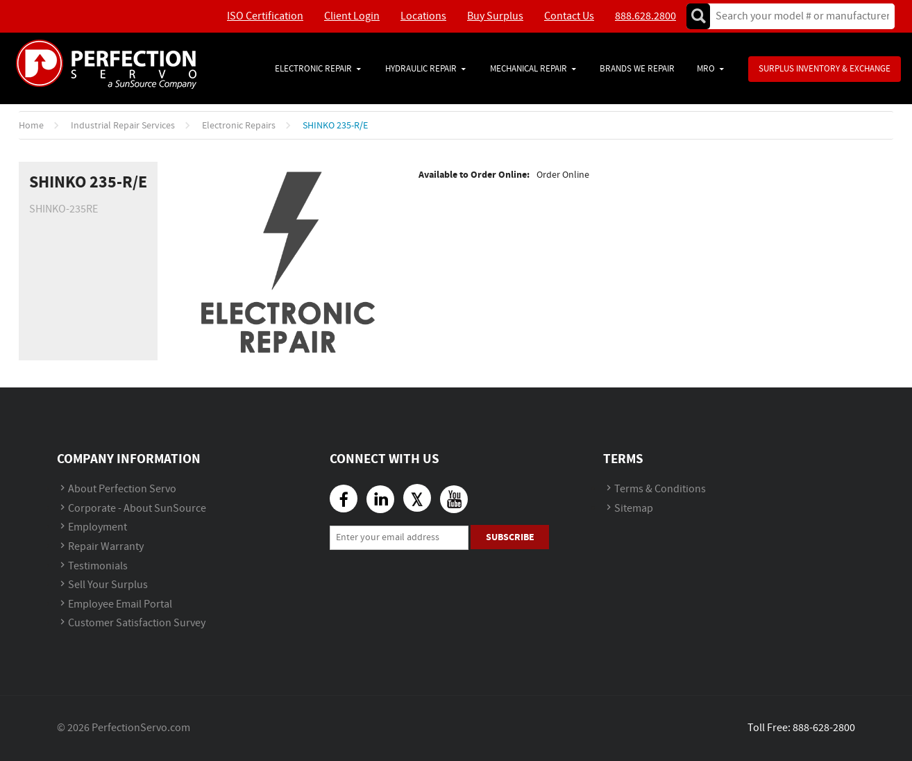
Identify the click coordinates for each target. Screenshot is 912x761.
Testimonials (98, 566)
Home (31, 125)
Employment (97, 527)
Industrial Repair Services (123, 125)
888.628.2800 (645, 16)
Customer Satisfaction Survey (136, 623)
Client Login (352, 16)
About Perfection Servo (122, 489)
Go (698, 16)
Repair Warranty (106, 547)
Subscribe (510, 537)
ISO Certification (265, 16)
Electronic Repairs (239, 125)
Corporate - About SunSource (137, 508)
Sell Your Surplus (108, 585)
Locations (423, 16)
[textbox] (798, 16)
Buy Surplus (495, 16)
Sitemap (633, 508)
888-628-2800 (824, 728)
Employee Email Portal (120, 604)
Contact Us (569, 16)
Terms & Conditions (660, 489)
